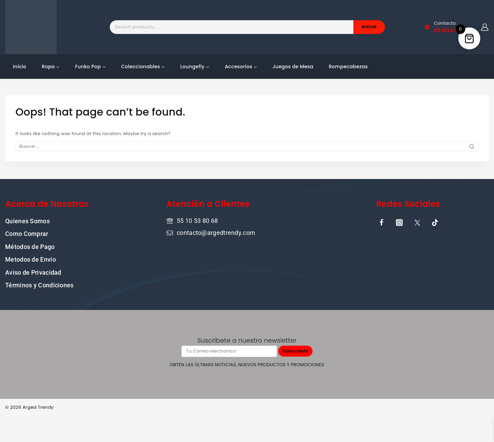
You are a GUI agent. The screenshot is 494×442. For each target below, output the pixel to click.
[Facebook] (381, 222)
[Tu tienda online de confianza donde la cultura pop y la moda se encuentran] (31, 27)
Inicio (19, 66)
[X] (417, 222)
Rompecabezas (348, 66)
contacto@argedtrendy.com (216, 232)
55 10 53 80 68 (197, 220)
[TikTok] (435, 222)
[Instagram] (399, 222)
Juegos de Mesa (292, 66)
